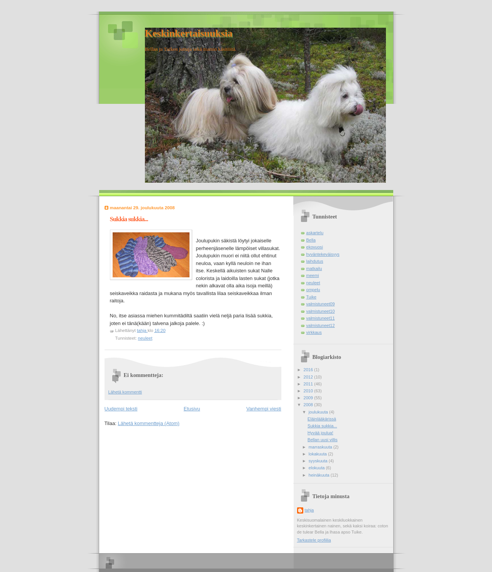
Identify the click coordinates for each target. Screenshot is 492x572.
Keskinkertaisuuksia (189, 33)
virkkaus (314, 332)
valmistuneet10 (320, 311)
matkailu (314, 268)
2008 (309, 404)
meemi (312, 275)
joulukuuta (319, 412)
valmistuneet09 (320, 304)
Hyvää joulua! (320, 432)
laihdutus (314, 261)
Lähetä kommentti (125, 392)
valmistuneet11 (320, 318)
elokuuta (317, 467)
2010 (309, 391)
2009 (309, 397)
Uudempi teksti (121, 409)
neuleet (145, 338)
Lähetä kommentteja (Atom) (148, 423)
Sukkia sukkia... (322, 426)
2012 (309, 377)
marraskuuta (321, 447)
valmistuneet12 (320, 325)
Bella (311, 240)
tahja (309, 510)
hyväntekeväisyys (323, 254)
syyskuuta (319, 461)
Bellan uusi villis (322, 439)
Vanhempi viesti (263, 409)
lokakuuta (318, 454)
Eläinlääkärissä (322, 419)
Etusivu (192, 409)
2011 (309, 384)
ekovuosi (314, 247)
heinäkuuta (320, 475)
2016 (309, 369)
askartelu (315, 232)
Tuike (311, 297)
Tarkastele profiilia (314, 540)
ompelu (313, 289)
